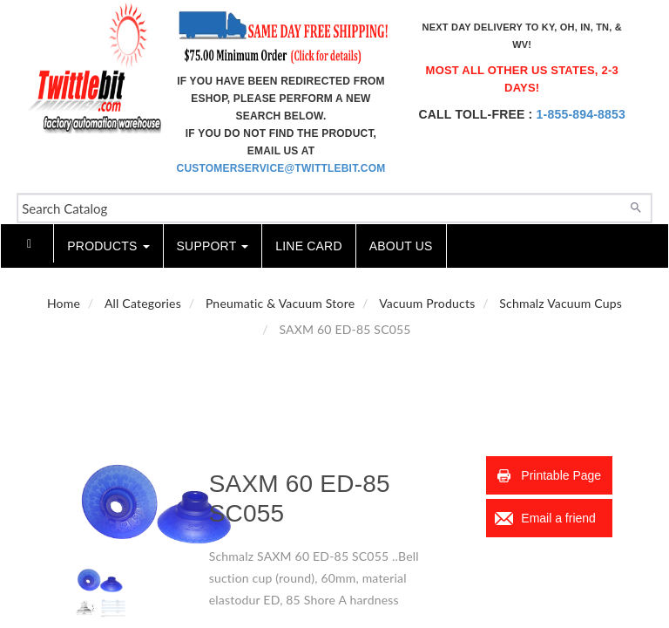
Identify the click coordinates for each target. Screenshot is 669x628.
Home (63, 303)
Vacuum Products (427, 303)
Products (108, 246)
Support (213, 246)
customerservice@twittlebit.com (281, 168)
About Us (401, 246)
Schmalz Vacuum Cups (560, 303)
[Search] (636, 206)
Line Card (308, 246)
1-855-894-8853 (581, 114)
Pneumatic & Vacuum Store (280, 303)
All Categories (143, 303)
